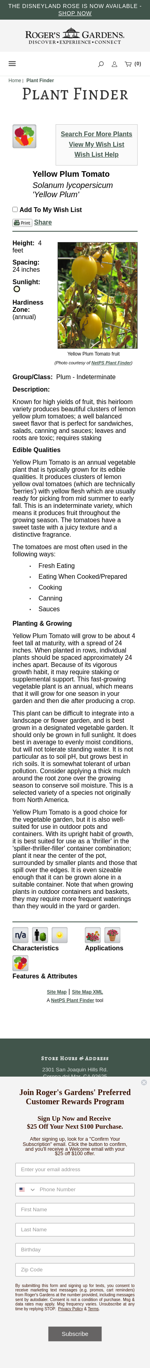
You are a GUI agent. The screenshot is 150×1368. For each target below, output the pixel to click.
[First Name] (74, 1209)
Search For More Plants (96, 134)
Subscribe (75, 1334)
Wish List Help (96, 154)
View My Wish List (96, 144)
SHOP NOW (75, 13)
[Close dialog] (144, 1082)
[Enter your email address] (74, 1169)
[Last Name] (74, 1229)
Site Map (56, 992)
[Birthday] (74, 1249)
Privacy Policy (70, 1308)
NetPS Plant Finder (111, 362)
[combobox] (26, 1189)
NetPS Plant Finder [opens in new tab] (72, 1000)
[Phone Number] (85, 1189)
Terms (93, 1308)
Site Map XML (87, 992)
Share (43, 222)
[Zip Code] (74, 1269)
